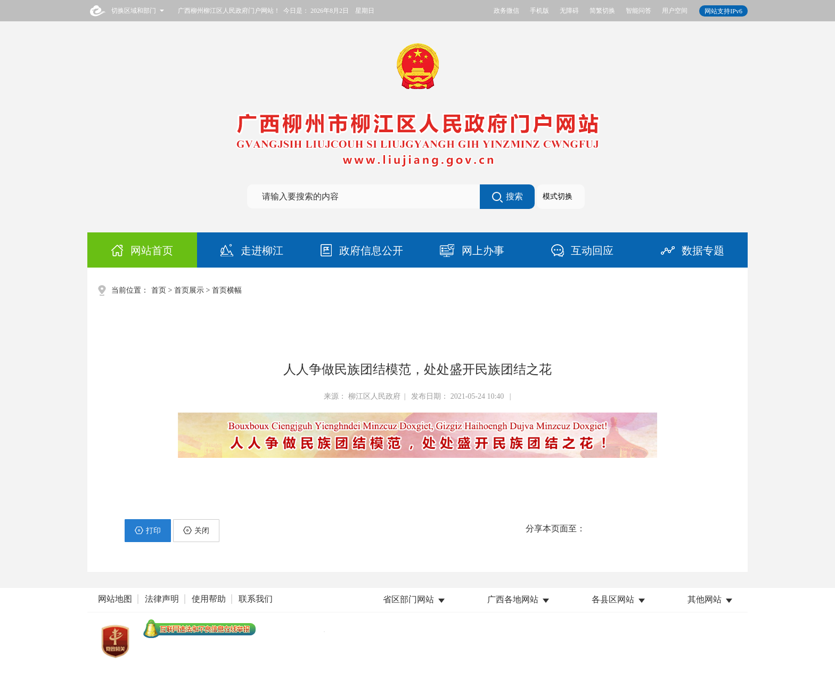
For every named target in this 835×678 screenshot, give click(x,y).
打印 (148, 530)
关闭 (196, 530)
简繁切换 (602, 10)
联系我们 (256, 598)
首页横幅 (227, 290)
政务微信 (506, 10)
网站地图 (115, 598)
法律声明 (162, 598)
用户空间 (674, 10)
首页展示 (189, 290)
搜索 (507, 197)
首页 (158, 290)
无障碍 (569, 10)
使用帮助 (209, 598)
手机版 (539, 10)
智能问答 (638, 10)
